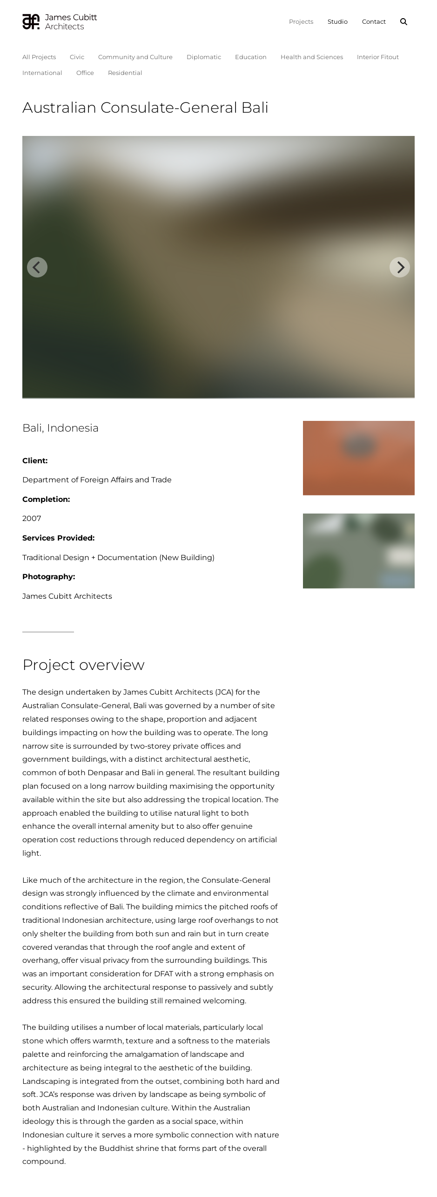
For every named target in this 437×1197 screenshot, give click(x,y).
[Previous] (37, 267)
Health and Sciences (312, 57)
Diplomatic (204, 57)
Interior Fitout (378, 57)
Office (85, 72)
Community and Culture (135, 57)
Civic (77, 57)
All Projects (39, 57)
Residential (125, 72)
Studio (338, 21)
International (42, 72)
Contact (374, 21)
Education (251, 57)
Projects (301, 21)
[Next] (400, 267)
